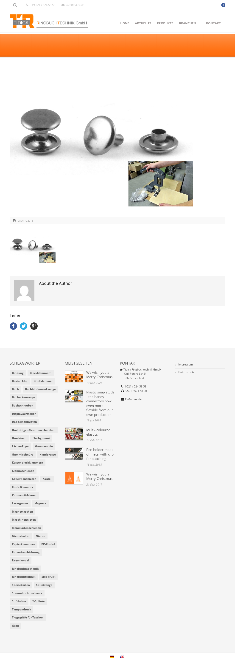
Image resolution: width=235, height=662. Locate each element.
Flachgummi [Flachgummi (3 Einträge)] (41, 438)
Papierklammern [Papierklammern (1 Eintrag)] (23, 544)
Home (124, 23)
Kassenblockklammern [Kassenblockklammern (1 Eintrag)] (27, 462)
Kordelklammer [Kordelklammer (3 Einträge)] (22, 487)
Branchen (189, 23)
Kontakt (213, 23)
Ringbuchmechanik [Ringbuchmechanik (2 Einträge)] (25, 569)
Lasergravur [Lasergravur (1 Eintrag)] (20, 503)
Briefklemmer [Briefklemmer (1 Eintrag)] (43, 381)
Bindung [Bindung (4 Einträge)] (18, 373)
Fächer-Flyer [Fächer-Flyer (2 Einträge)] (20, 446)
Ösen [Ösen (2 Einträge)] (15, 626)
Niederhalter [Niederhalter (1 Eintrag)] (21, 536)
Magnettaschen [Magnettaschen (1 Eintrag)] (22, 512)
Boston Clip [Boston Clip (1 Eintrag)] (20, 381)
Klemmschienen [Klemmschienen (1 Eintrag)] (23, 471)
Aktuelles (143, 23)
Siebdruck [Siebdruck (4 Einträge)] (48, 577)
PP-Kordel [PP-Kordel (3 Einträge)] (48, 544)
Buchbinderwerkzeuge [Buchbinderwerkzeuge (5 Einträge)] (40, 389)
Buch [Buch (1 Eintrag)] (15, 389)
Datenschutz (186, 372)
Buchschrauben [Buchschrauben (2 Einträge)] (22, 405)
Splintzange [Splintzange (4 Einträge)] (44, 585)
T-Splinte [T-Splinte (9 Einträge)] (38, 601)
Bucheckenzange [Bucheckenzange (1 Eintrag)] (23, 397)
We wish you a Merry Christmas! (99, 374)
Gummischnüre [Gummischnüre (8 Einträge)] (22, 454)
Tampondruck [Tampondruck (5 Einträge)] (21, 609)
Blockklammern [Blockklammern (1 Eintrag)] (40, 373)
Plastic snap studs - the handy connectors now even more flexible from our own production (100, 403)
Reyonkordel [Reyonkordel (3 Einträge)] (20, 560)
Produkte (165, 23)
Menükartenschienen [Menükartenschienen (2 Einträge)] (26, 528)
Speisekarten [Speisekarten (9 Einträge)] (21, 585)
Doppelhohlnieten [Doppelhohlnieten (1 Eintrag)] (24, 422)
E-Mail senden (134, 399)
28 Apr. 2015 (25, 220)
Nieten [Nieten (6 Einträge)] (40, 536)
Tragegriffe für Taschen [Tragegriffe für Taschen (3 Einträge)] (28, 617)
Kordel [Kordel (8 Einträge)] (46, 479)
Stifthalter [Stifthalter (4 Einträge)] (19, 601)
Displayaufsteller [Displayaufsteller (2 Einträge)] (24, 414)
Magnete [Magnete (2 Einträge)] (40, 503)
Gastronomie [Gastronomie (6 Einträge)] (44, 446)
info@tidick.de (75, 5)
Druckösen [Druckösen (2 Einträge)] (19, 438)
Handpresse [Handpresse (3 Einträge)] (47, 454)
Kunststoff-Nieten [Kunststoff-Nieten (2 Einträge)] (24, 495)
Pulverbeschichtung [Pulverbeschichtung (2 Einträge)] (25, 552)
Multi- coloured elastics (98, 432)
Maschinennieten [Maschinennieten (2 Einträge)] (24, 520)
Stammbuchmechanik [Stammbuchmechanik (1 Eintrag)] (27, 593)
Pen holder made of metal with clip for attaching (100, 454)
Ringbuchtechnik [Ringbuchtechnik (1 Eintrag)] (23, 577)
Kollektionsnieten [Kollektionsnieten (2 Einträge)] (24, 479)
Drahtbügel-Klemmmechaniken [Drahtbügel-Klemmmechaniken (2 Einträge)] (33, 430)
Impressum (185, 364)
